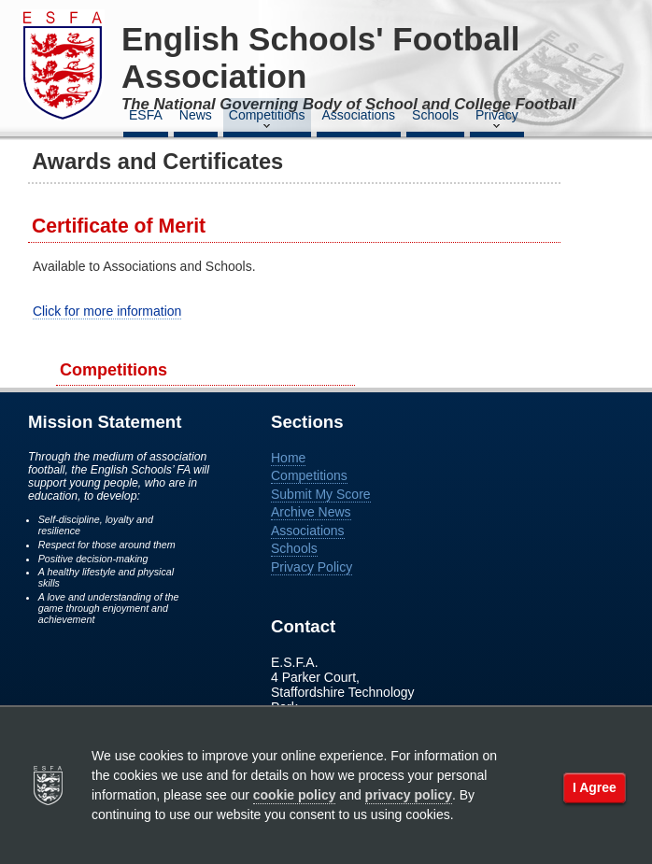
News (195, 114)
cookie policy (294, 794)
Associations (359, 114)
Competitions (267, 120)
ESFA (146, 114)
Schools (435, 114)
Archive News (311, 511)
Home (288, 457)
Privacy (496, 120)
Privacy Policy (311, 566)
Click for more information (107, 311)
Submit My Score (321, 494)
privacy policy (408, 794)
